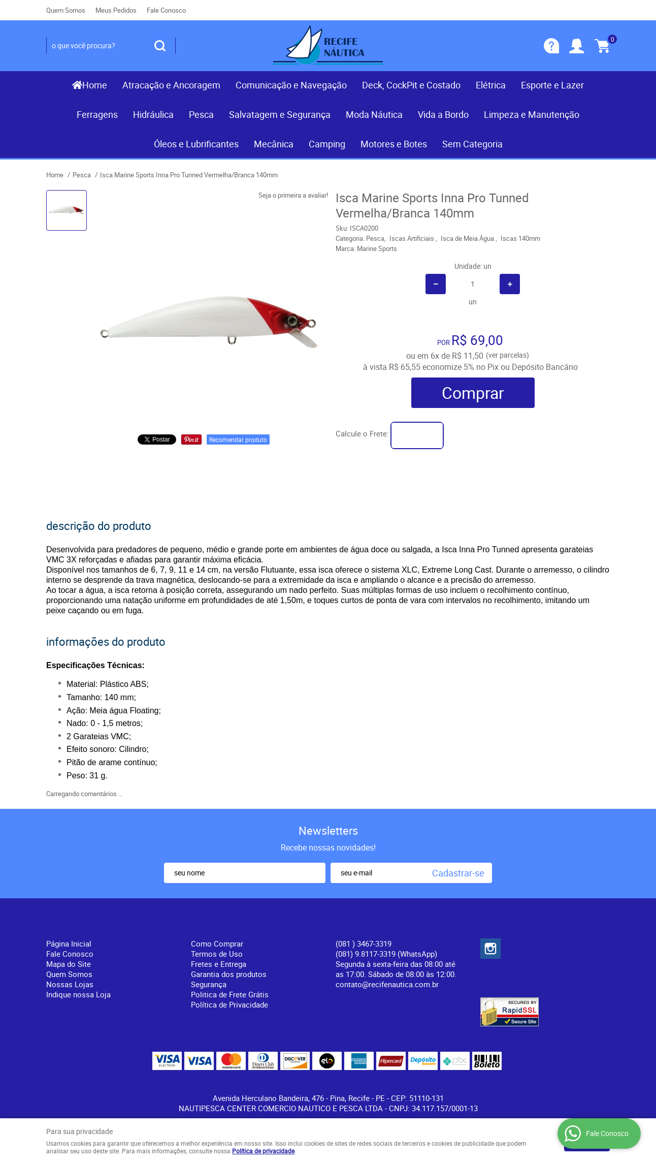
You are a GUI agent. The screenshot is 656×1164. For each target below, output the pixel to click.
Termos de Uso (217, 954)
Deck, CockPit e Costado (411, 85)
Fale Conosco (166, 10)
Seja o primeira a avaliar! (293, 195)
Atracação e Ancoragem (171, 85)
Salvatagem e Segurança (280, 114)
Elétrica (491, 85)
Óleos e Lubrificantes (196, 144)
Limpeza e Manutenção (531, 114)
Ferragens (97, 114)
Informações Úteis (232, 926)
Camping (327, 144)
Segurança (208, 984)
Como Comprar (217, 943)
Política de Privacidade (229, 1004)
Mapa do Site (68, 964)
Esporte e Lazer (552, 85)
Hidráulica (153, 114)
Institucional (74, 926)
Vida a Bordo (443, 114)
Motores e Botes (393, 144)
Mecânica (273, 144)
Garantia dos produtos (229, 974)
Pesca (201, 114)
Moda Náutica (374, 114)
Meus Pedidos (116, 10)
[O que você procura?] (160, 46)
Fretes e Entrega (218, 964)
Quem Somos (65, 10)
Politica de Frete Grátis (230, 994)
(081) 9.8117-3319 (386, 954)
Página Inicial (68, 943)
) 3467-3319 (363, 943)
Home (94, 85)
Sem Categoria (472, 144)
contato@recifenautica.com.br (387, 984)
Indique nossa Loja (78, 994)
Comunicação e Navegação (291, 85)
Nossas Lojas (69, 984)
